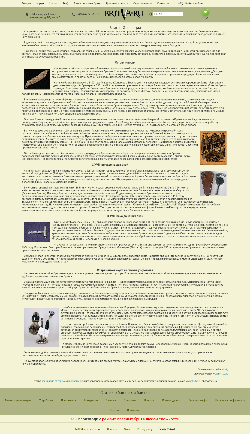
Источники (133, 410)
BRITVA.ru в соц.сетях (87, 429)
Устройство (46, 400)
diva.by (224, 369)
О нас (127, 429)
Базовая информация (18, 400)
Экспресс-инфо (198, 400)
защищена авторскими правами (60, 381)
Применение (68, 400)
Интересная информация (230, 400)
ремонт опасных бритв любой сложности (140, 419)
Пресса (114, 410)
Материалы (91, 400)
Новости (112, 429)
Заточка (111, 400)
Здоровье (130, 400)
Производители (171, 400)
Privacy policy (144, 429)
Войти (194, 3)
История (149, 400)
